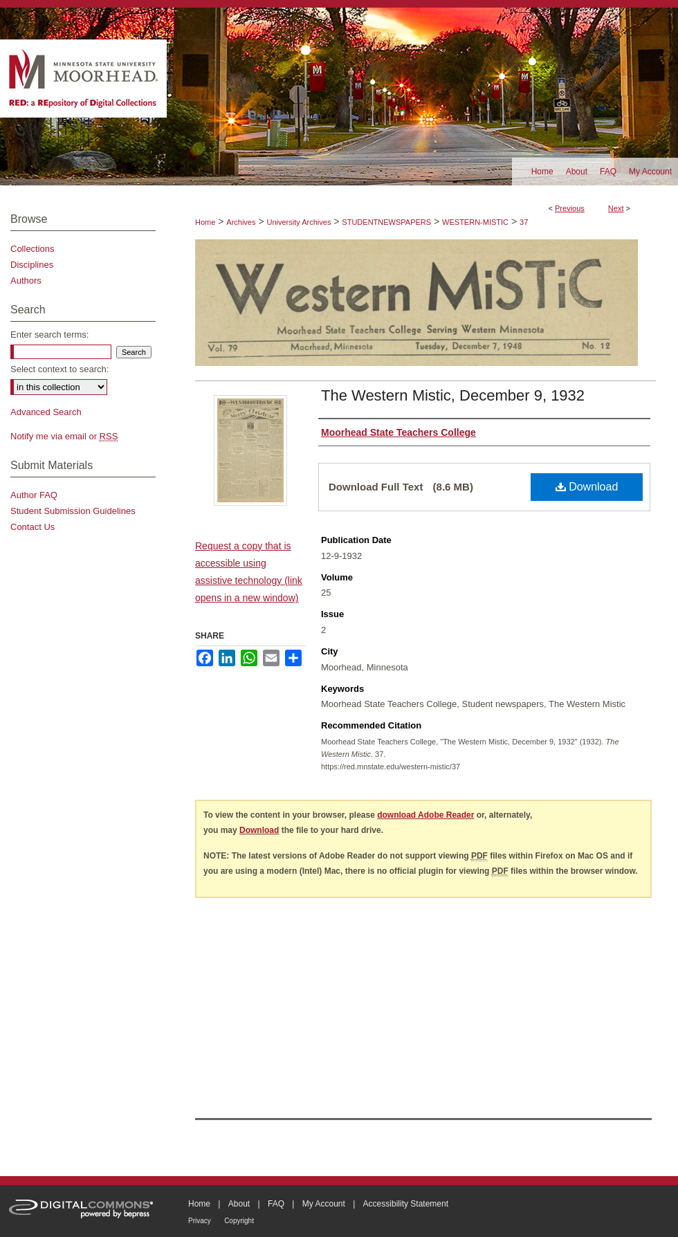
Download (587, 487)
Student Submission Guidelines (73, 511)
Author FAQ (33, 495)
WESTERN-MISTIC (475, 222)
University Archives (298, 222)
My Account (323, 1204)
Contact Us (32, 527)
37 (524, 222)
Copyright (239, 1221)
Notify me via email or (64, 436)
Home (205, 222)
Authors (26, 280)
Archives (240, 222)
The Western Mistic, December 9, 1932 (453, 395)
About (239, 1204)
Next (616, 208)
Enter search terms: (49, 334)
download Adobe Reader (425, 815)
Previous (570, 208)
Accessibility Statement (405, 1204)
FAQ (276, 1204)
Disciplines (31, 264)
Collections (32, 249)
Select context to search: (59, 369)
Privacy (199, 1221)
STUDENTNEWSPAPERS (386, 222)
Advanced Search (46, 412)
